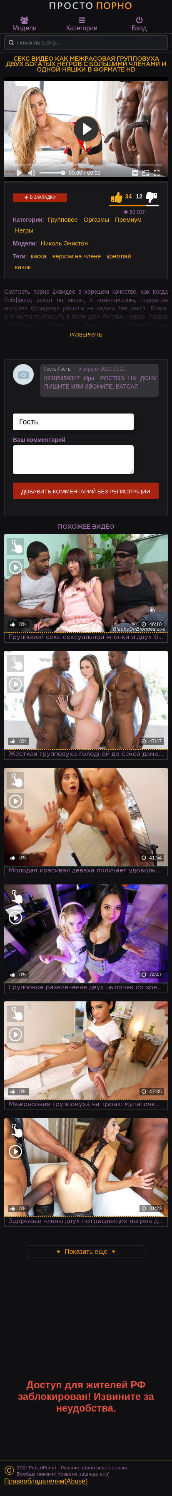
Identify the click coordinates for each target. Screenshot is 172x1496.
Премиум (128, 219)
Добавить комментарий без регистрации (85, 491)
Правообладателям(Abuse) (46, 1481)
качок (23, 266)
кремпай (119, 256)
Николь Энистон (64, 243)
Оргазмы (96, 219)
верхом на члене (76, 256)
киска (39, 256)
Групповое (63, 219)
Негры (24, 230)
